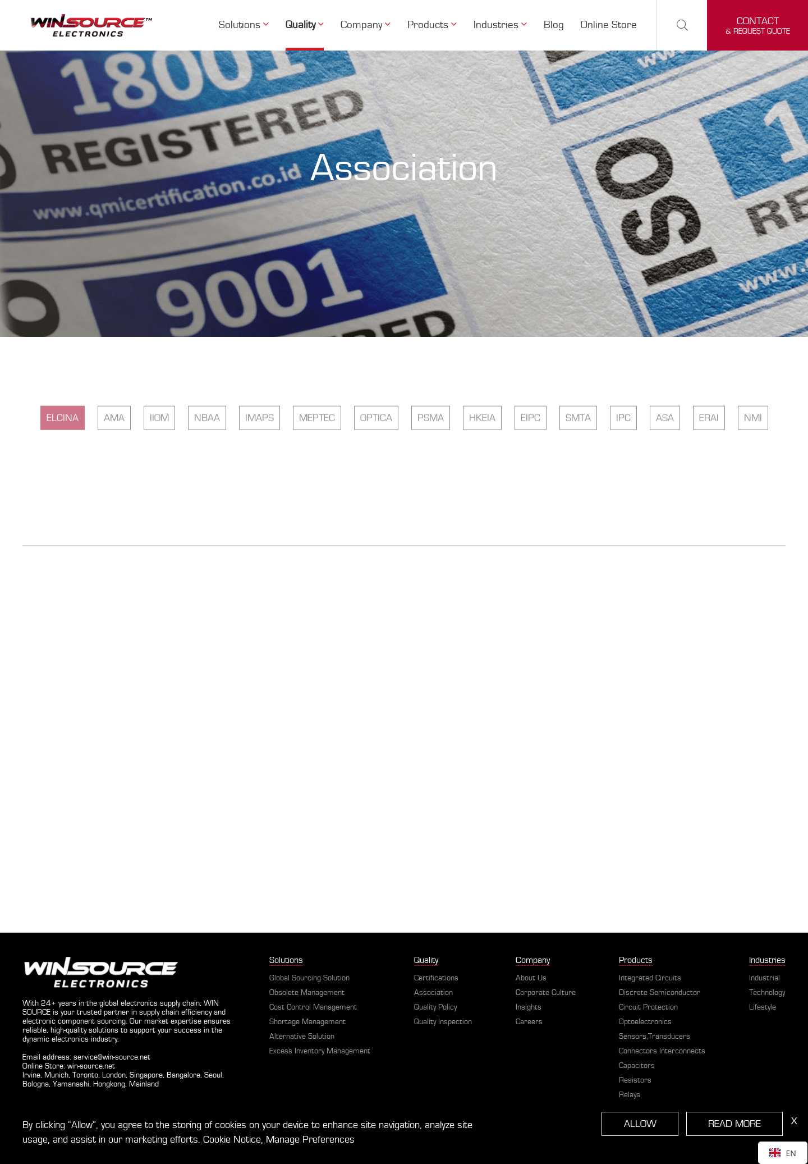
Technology (767, 992)
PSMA (430, 462)
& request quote (758, 25)
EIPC (530, 462)
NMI (753, 462)
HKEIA (482, 462)
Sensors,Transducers (654, 1036)
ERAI (709, 462)
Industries (500, 25)
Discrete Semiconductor (659, 992)
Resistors (635, 1080)
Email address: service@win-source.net (86, 1057)
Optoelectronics (645, 1021)
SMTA (578, 462)
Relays (629, 1094)
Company (366, 25)
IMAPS (259, 462)
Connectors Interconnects (662, 1051)
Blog (554, 25)
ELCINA (63, 462)
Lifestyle (762, 1007)
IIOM (159, 462)
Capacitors (637, 1065)
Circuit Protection (648, 1007)
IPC (623, 462)
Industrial (764, 978)
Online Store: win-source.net (68, 1066)
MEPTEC (317, 462)
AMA (114, 462)
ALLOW (640, 1124)
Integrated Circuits (650, 978)
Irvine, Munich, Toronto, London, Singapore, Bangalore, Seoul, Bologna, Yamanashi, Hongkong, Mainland (123, 1080)
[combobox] (782, 1153)
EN (782, 1153)
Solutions (244, 25)
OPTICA (376, 462)
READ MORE (734, 1124)
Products (432, 25)
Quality (305, 25)
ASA (665, 462)
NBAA (207, 462)
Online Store (609, 25)
